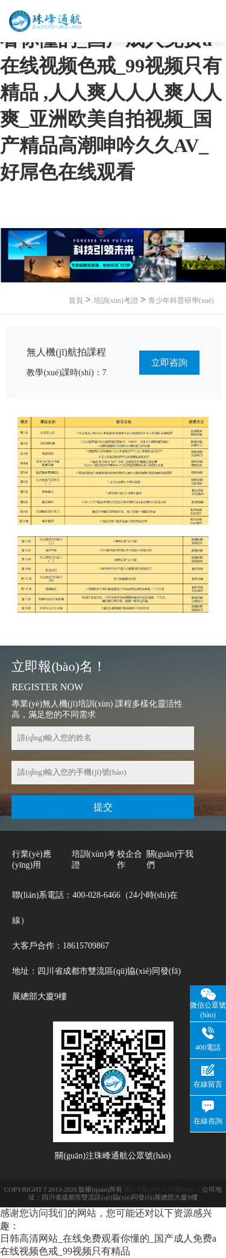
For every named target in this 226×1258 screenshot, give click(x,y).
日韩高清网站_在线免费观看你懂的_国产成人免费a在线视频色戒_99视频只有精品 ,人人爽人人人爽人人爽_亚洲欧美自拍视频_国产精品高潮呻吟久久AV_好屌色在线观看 (111, 92)
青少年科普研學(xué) (181, 300)
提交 (103, 807)
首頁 (76, 300)
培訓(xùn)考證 (115, 300)
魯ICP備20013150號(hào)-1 (162, 1189)
